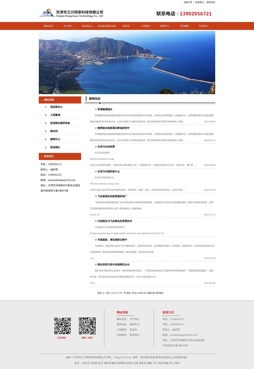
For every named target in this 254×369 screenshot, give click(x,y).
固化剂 (126, 26)
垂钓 (177, 363)
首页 (100, 293)
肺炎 (160, 363)
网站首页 (48, 26)
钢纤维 (107, 363)
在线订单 (188, 2)
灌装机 (142, 363)
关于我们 (67, 26)
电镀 (166, 363)
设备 (136, 363)
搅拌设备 (121, 324)
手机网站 (184, 26)
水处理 (86, 363)
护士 (171, 363)
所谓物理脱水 (105, 109)
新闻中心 (165, 26)
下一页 (123, 293)
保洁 (100, 363)
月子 (155, 363)
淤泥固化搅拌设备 (107, 26)
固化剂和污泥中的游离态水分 (114, 264)
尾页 (129, 293)
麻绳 (114, 363)
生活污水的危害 (106, 146)
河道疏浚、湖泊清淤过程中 (112, 239)
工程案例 (145, 26)
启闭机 (94, 363)
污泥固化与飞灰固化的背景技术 (115, 221)
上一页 (105, 293)
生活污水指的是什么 (109, 171)
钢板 (149, 363)
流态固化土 (87, 26)
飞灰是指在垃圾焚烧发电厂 (112, 196)
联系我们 (199, 2)
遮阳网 (121, 363)
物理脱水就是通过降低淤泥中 (114, 128)
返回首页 (211, 2)
